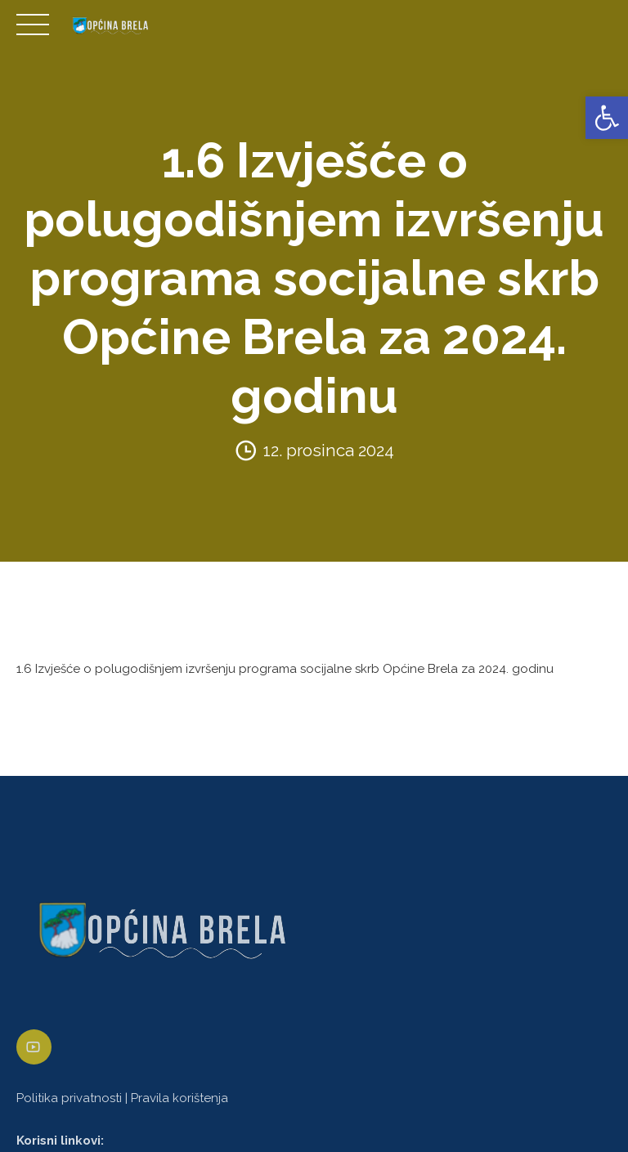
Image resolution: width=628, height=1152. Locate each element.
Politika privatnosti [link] (69, 1098)
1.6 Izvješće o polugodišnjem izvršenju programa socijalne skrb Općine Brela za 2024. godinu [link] (285, 668)
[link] (606, 117)
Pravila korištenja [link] (179, 1098)
